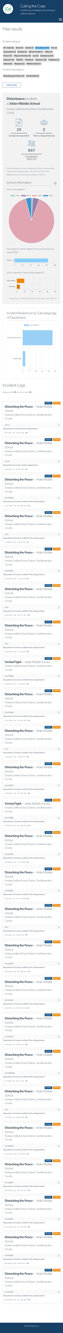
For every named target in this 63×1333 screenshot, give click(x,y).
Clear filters (11, 85)
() (9, 48)
